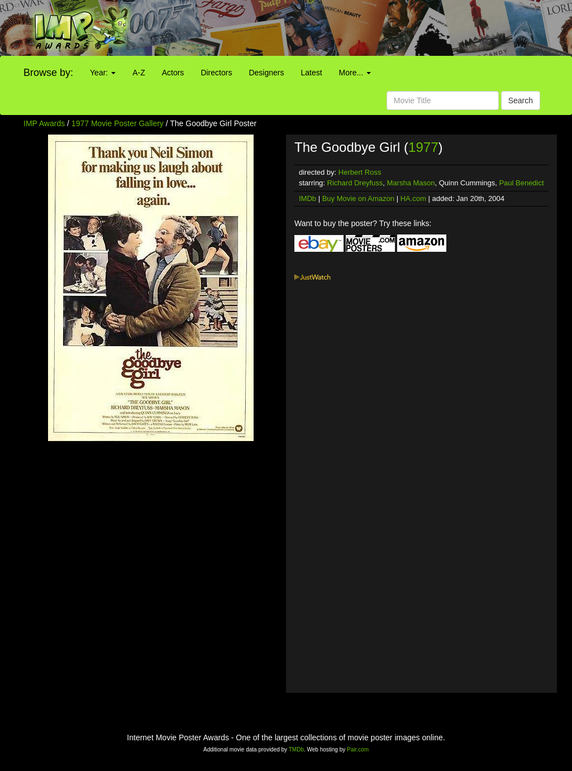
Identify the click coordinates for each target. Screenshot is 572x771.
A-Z (138, 72)
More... (355, 72)
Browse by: (48, 72)
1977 (423, 147)
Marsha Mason (411, 183)
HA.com (413, 198)
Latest (311, 72)
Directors (216, 72)
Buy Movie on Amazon (358, 198)
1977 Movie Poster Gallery (118, 123)
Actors (173, 72)
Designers (266, 72)
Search (520, 100)
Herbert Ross (360, 172)
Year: (103, 72)
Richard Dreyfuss (355, 183)
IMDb (307, 198)
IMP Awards (44, 123)
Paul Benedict (521, 183)
